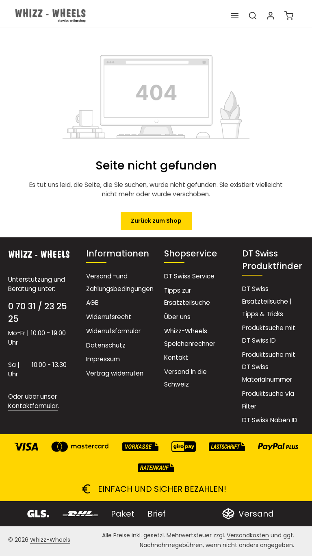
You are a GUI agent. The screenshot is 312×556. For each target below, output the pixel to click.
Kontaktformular (33, 406)
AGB (92, 302)
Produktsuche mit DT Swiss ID (268, 334)
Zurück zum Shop (156, 221)
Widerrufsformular (113, 331)
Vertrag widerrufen (114, 373)
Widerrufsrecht (108, 317)
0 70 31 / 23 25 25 (37, 312)
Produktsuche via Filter (268, 399)
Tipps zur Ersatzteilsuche (187, 296)
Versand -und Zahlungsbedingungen (120, 282)
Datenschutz (106, 345)
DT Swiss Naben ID (269, 420)
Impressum (103, 359)
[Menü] (235, 15)
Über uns (177, 317)
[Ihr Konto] (270, 15)
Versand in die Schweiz (185, 378)
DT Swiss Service (189, 276)
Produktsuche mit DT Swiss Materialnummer (268, 367)
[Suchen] (253, 15)
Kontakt (176, 357)
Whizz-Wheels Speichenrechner (189, 337)
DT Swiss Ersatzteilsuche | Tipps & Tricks (267, 301)
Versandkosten (248, 535)
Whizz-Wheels (50, 540)
